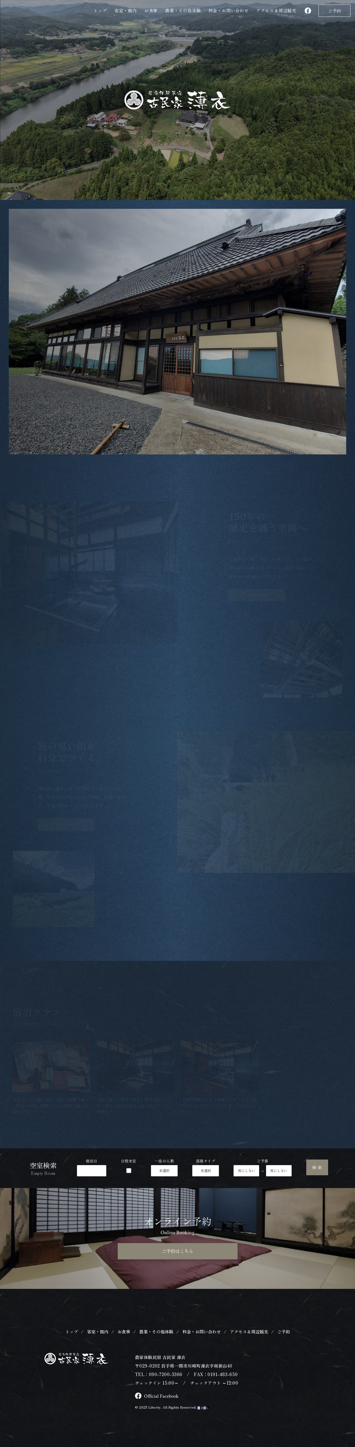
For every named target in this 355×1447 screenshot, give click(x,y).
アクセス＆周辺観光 (249, 1338)
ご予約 (334, 10)
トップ (100, 10)
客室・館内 (126, 10)
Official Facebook (157, 1403)
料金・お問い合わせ (229, 10)
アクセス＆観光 (276, 10)
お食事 (151, 10)
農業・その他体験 (183, 10)
